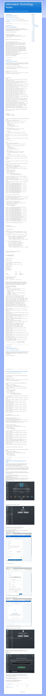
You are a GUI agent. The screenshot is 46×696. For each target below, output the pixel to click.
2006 (33, 40)
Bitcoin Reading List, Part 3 (11, 15)
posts (9, 17)
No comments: (8, 23)
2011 (33, 35)
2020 (33, 20)
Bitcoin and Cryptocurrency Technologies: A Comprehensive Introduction (17, 351)
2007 (33, 39)
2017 (33, 23)
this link (19, 466)
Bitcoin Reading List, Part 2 (11, 348)
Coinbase (7, 464)
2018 (33, 22)
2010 (33, 36)
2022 (33, 18)
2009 (33, 37)
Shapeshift (7, 472)
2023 (33, 17)
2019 (33, 21)
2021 (33, 19)
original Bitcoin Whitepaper (10, 19)
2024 (33, 16)
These (6, 17)
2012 (33, 34)
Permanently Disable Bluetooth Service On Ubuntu (17, 371)
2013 (33, 33)
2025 (33, 15)
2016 (33, 30)
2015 (33, 31)
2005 (33, 41)
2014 (33, 32)
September (34, 24)
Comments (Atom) (11, 687)
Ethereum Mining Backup (11, 27)
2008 (33, 38)
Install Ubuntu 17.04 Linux (11, 61)
